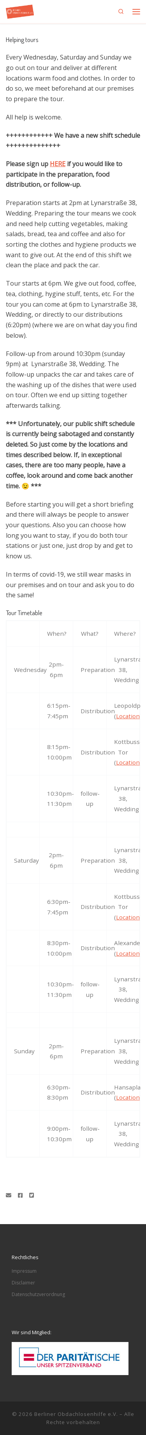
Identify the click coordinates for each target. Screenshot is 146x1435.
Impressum (24, 1271)
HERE (57, 164)
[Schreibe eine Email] (8, 1195)
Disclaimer (23, 1282)
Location (128, 716)
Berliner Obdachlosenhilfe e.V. (76, 1413)
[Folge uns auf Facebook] (20, 1195)
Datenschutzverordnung (38, 1294)
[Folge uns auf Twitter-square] (31, 1195)
